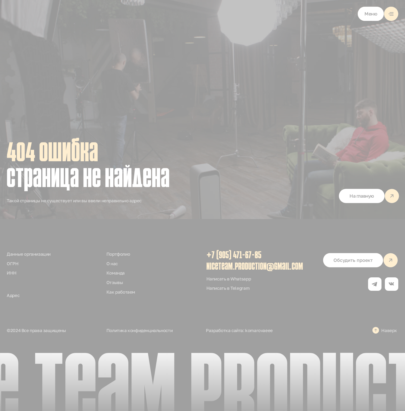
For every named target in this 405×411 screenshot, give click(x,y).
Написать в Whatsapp (228, 278)
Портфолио (118, 254)
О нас (112, 263)
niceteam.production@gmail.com (254, 267)
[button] (378, 14)
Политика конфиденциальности (139, 330)
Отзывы (114, 282)
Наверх (389, 330)
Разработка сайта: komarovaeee (239, 330)
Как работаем (120, 292)
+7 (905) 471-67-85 (233, 256)
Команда (115, 273)
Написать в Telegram (228, 288)
